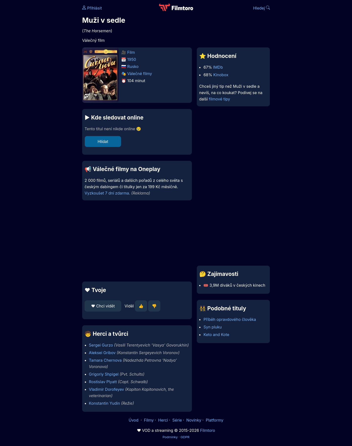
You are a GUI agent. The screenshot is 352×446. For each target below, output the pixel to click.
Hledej (261, 8)
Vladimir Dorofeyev (106, 389)
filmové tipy (219, 99)
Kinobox (220, 74)
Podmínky (170, 437)
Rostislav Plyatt (103, 381)
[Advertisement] (46, 75)
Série (177, 420)
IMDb (218, 67)
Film (131, 52)
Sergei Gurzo (101, 345)
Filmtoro (207, 430)
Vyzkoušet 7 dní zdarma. (107, 193)
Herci (163, 420)
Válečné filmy (139, 73)
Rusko (133, 66)
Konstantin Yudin (104, 403)
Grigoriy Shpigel (104, 374)
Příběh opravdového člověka (229, 319)
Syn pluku (212, 327)
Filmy (149, 420)
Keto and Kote (216, 334)
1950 (131, 59)
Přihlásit (92, 8)
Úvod (134, 420)
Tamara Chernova (105, 360)
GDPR (184, 437)
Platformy (214, 420)
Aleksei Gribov (102, 352)
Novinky (193, 420)
